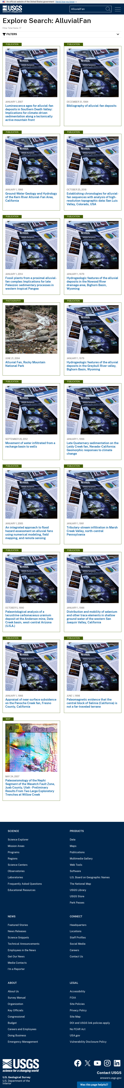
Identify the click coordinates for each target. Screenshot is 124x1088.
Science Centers (17, 864)
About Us (13, 991)
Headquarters (78, 925)
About (12, 982)
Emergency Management (23, 1041)
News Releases (17, 931)
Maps (73, 846)
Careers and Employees (22, 1029)
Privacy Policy (78, 1010)
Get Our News (16, 956)
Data (72, 839)
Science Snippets (18, 937)
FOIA (73, 997)
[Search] (108, 9)
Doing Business (17, 1035)
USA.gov (75, 1035)
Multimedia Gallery (81, 858)
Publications (77, 852)
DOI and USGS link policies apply (90, 1022)
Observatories (16, 871)
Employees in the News (22, 950)
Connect (76, 916)
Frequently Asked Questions (25, 883)
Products (77, 831)
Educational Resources (21, 890)
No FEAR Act (77, 1029)
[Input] (91, 9)
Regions (12, 858)
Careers (74, 950)
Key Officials (15, 1010)
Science (13, 831)
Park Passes (77, 902)
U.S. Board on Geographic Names (90, 877)
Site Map (75, 1016)
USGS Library (78, 890)
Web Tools (76, 864)
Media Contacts (17, 962)
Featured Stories (18, 925)
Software (75, 871)
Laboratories (15, 877)
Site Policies (77, 1003)
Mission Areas (16, 846)
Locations (75, 931)
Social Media (77, 943)
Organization (15, 1003)
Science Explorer (18, 839)
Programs (13, 852)
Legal (74, 982)
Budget (12, 1022)
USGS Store (77, 896)
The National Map (80, 883)
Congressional (16, 1016)
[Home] (12, 11)
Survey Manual (17, 997)
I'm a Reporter (16, 969)
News (12, 916)
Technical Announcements (23, 943)
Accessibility (77, 991)
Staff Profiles (78, 937)
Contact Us (76, 956)
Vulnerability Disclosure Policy (88, 1041)
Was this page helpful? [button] (94, 1084)
